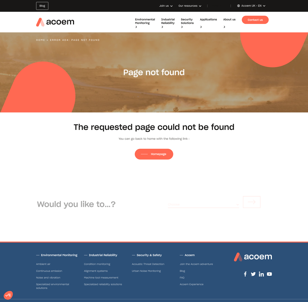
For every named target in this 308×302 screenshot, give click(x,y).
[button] (8, 295)
